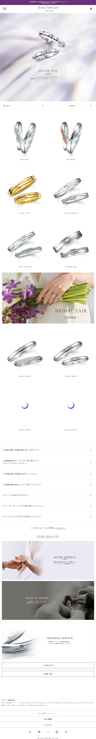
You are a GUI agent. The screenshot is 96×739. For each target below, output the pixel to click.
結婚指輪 (11, 700)
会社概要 (48, 719)
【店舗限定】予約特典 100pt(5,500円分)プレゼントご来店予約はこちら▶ (48, 2)
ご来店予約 (48, 669)
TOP (4, 700)
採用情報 (48, 724)
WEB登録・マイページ (48, 713)
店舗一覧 (48, 677)
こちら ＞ (60, 531)
